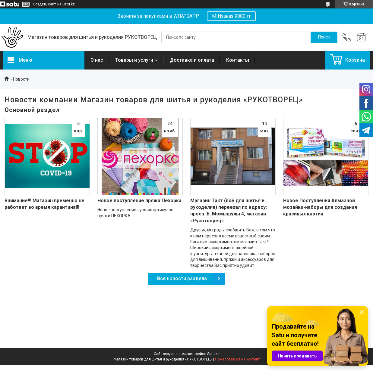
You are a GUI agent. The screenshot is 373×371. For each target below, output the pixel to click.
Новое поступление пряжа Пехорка (139, 200)
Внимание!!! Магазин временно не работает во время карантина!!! (44, 204)
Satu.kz (213, 354)
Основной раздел (32, 109)
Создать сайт (44, 4)
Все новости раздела (182, 278)
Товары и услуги (134, 60)
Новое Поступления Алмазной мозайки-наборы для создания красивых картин (320, 207)
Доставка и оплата (192, 60)
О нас (96, 60)
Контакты (237, 60)
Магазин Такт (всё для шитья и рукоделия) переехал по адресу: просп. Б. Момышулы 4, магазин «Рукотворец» (228, 211)
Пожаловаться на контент (237, 359)
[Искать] (324, 37)
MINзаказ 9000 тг (231, 16)
